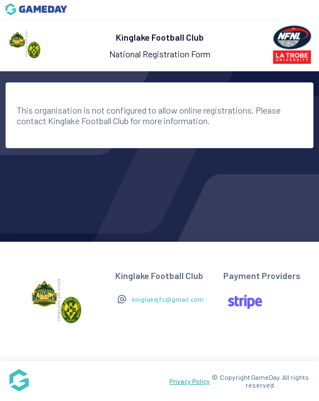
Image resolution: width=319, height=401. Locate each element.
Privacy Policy (189, 381)
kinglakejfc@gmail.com (168, 299)
